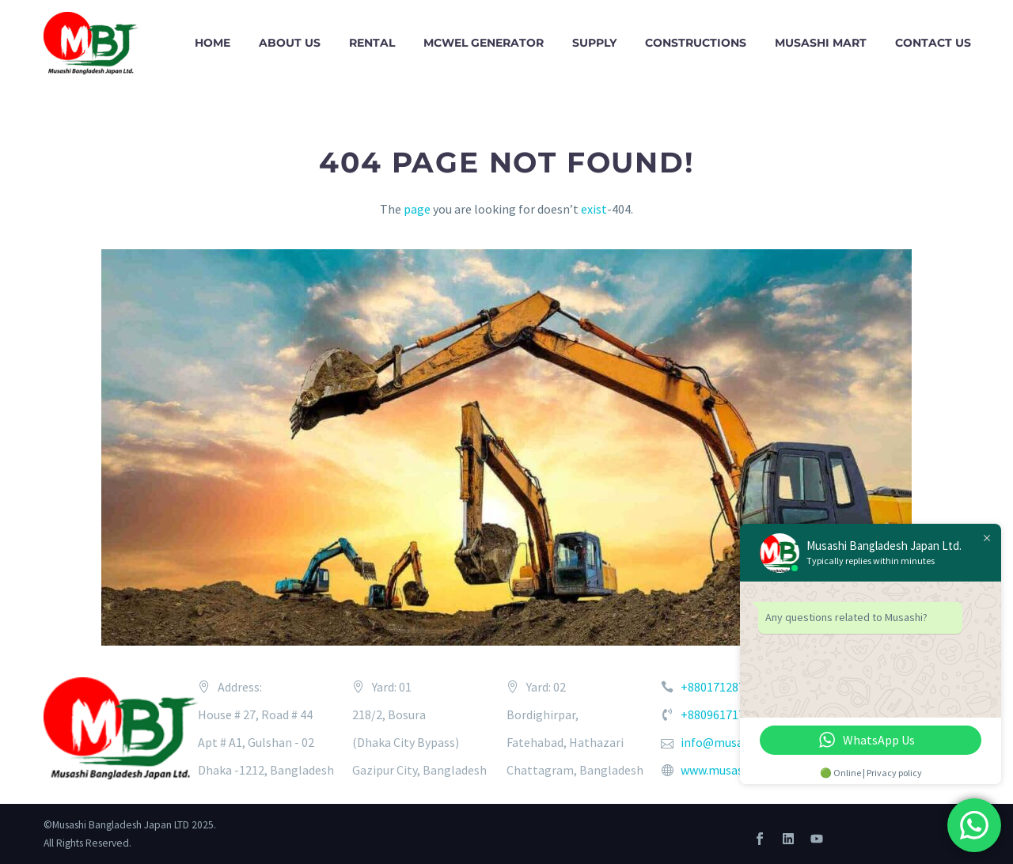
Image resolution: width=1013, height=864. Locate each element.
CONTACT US (933, 43)
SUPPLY (594, 43)
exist (594, 209)
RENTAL (372, 43)
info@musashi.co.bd (735, 742)
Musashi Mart (821, 43)
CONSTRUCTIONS (695, 43)
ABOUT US (290, 43)
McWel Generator (483, 43)
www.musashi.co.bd (732, 770)
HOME (212, 43)
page (417, 209)
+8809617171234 (725, 714)
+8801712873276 (725, 687)
